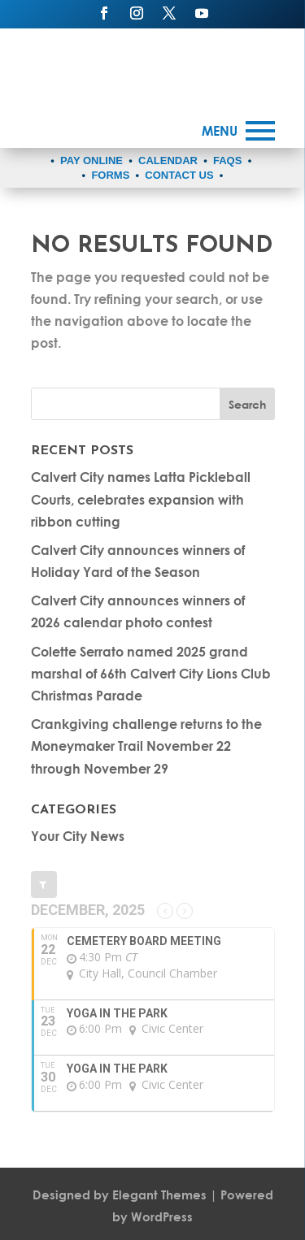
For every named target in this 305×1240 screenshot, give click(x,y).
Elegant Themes (159, 1194)
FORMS (110, 175)
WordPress (162, 1216)
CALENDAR (168, 160)
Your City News (77, 835)
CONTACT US (179, 175)
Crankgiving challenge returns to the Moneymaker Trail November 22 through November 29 (146, 745)
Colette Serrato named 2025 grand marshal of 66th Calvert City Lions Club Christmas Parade (151, 673)
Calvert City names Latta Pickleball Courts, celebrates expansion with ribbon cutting (141, 498)
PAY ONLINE (91, 160)
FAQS (227, 160)
